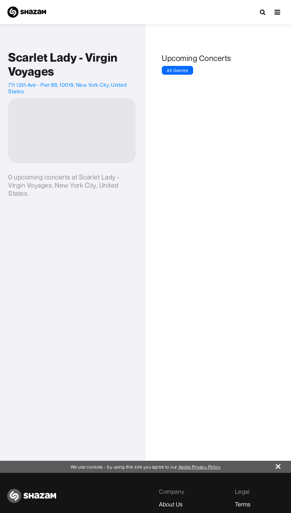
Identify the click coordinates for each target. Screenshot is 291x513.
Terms (243, 504)
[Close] (283, 464)
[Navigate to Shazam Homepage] (26, 12)
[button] (277, 12)
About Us (171, 504)
